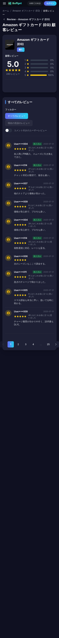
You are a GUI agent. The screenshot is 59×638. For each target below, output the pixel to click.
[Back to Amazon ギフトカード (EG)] (29, 19)
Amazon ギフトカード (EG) (26, 10)
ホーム (6, 10)
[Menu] (4, 3)
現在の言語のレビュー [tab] (19, 123)
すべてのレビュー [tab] (16, 116)
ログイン (50, 3)
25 (48, 344)
